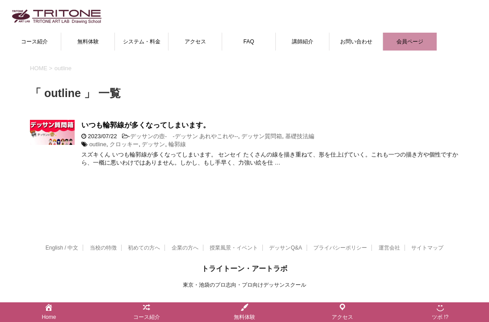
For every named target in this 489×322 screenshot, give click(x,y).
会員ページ (409, 41)
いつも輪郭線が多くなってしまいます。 (145, 125)
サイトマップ (427, 248)
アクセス (195, 41)
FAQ (248, 41)
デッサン (153, 144)
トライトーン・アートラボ (244, 268)
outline (97, 144)
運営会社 (389, 248)
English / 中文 (62, 248)
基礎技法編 (299, 136)
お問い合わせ (356, 41)
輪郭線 (177, 144)
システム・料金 (141, 41)
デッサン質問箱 (261, 136)
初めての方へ (144, 248)
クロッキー (124, 144)
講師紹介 (302, 41)
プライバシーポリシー (340, 248)
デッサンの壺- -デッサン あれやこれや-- (184, 136)
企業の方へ (185, 248)
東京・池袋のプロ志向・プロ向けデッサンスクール (244, 285)
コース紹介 (34, 41)
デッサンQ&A (285, 248)
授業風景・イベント (234, 248)
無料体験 (88, 41)
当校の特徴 (103, 248)
